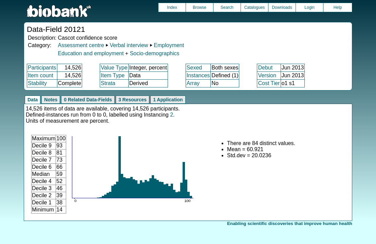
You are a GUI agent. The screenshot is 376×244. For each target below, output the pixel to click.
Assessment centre (81, 45)
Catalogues (254, 7)
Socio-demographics (155, 53)
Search (227, 7)
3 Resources (132, 99)
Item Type (113, 75)
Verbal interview (129, 45)
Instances (198, 75)
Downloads (282, 7)
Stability (37, 83)
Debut (265, 67)
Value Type (114, 67)
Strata (108, 83)
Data (32, 99)
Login (309, 7)
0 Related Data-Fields (88, 99)
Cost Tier (269, 83)
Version (267, 75)
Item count (40, 75)
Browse (199, 7)
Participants (42, 67)
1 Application (168, 99)
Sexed (194, 67)
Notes (50, 99)
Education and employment (91, 53)
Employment (169, 45)
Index (172, 7)
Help (338, 7)
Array (193, 83)
